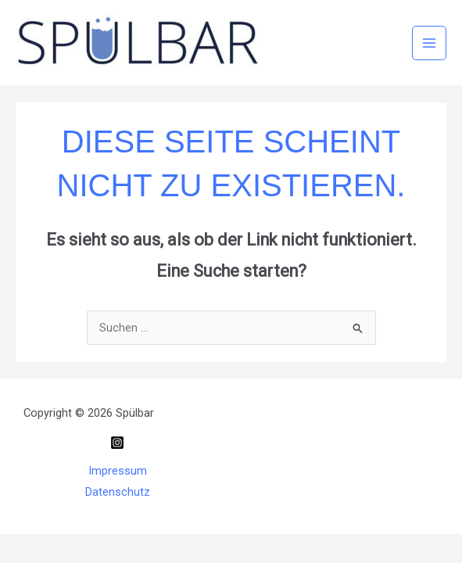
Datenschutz (117, 492)
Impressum (117, 471)
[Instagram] (117, 443)
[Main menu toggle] (429, 43)
